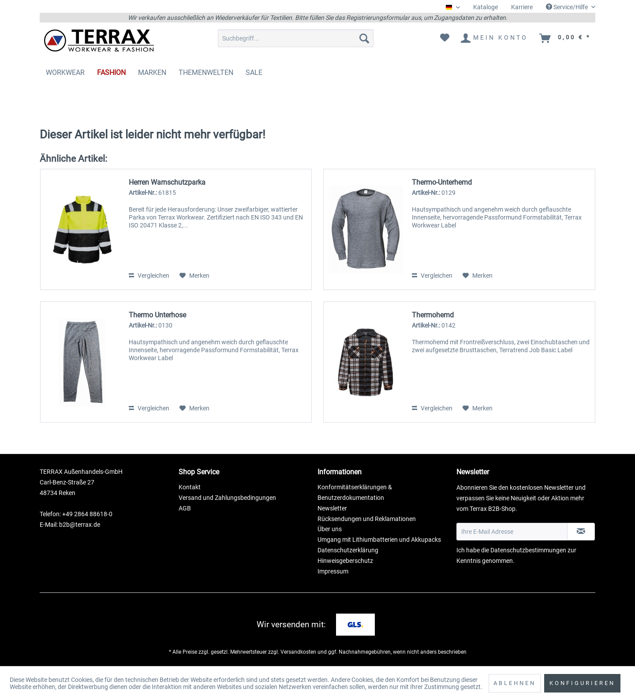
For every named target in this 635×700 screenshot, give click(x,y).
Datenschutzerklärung (348, 550)
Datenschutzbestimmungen (528, 550)
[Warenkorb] (565, 38)
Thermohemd (433, 315)
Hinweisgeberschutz (345, 560)
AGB (185, 508)
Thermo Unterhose (157, 315)
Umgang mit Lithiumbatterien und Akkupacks (379, 539)
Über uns (330, 528)
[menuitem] (485, 7)
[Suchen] (364, 38)
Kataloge (485, 7)
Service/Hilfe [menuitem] (567, 7)
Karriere (522, 7)
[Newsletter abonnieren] (581, 531)
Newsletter (332, 508)
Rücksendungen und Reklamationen (367, 518)
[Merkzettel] (445, 38)
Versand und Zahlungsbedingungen (227, 497)
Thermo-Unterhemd (442, 182)
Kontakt (190, 487)
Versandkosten (298, 652)
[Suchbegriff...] (296, 38)
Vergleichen (149, 275)
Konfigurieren (582, 683)
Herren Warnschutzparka (167, 182)
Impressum (333, 571)
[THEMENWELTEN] (205, 72)
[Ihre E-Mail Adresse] (512, 531)
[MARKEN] (152, 72)
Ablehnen (514, 683)
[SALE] (254, 72)
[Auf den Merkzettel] (194, 275)
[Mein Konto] (494, 38)
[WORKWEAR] (65, 72)
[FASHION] (111, 72)
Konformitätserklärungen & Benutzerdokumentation (355, 492)
